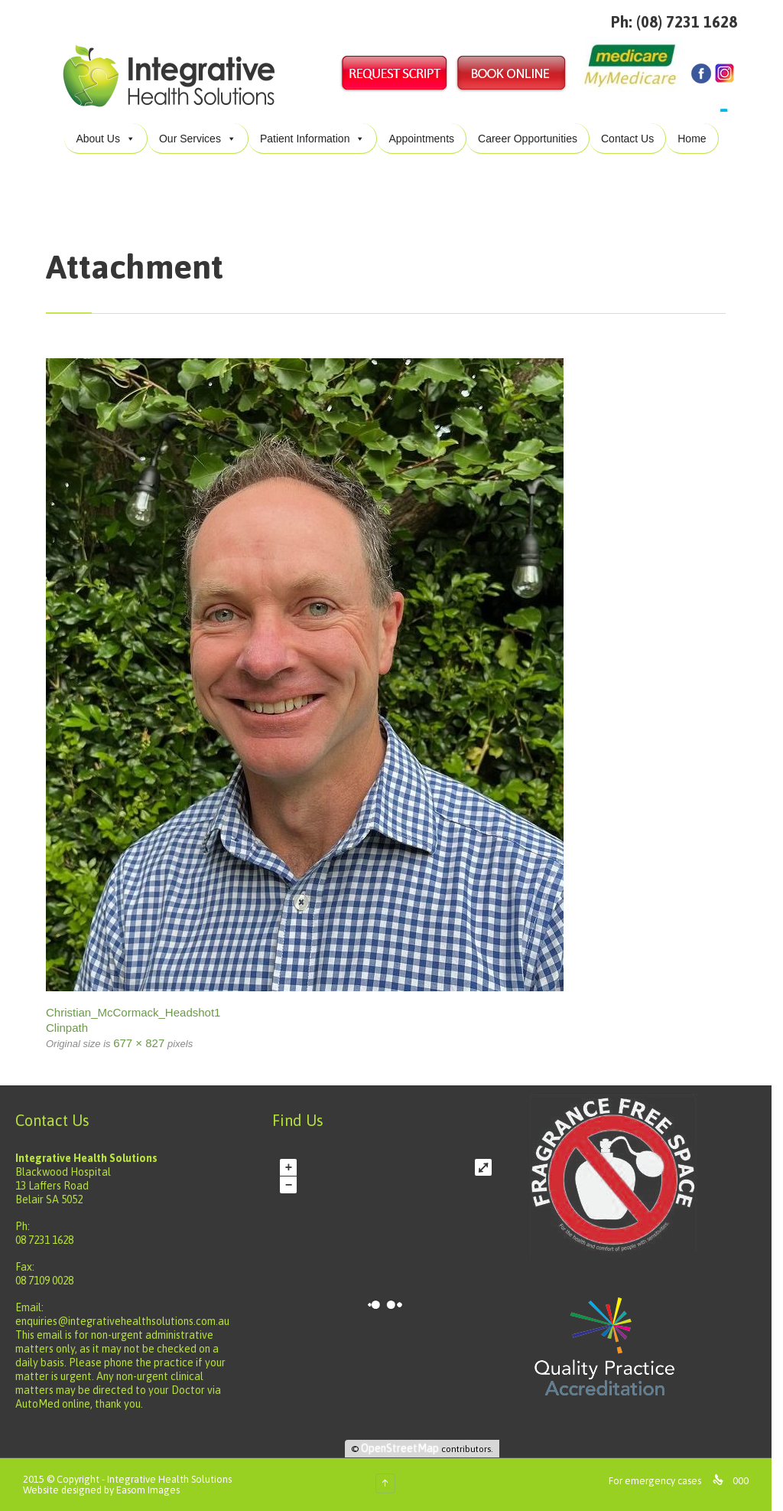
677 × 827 (138, 1042)
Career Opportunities (527, 138)
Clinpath (67, 1027)
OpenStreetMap (408, 1448)
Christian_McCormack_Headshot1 (133, 1012)
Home (691, 138)
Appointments (421, 138)
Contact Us (627, 138)
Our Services (197, 138)
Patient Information (313, 138)
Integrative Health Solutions (169, 1479)
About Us (105, 138)
